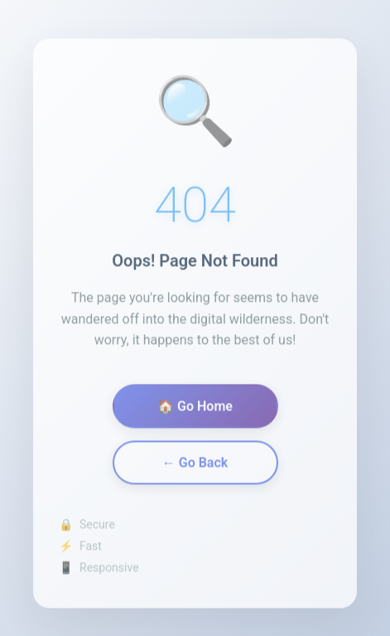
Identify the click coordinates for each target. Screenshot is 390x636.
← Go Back (195, 465)
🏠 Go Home (195, 409)
